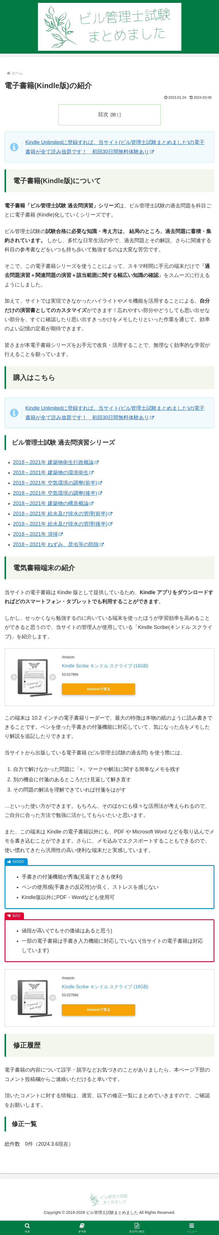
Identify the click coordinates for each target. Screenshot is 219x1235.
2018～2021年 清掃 (38, 534)
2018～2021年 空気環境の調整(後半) (57, 493)
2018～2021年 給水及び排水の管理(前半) (62, 514)
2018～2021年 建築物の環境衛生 (53, 473)
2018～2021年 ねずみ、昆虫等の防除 (58, 544)
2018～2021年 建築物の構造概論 (53, 503)
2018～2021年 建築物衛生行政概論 (56, 462)
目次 (103, 114)
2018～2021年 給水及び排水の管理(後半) (62, 524)
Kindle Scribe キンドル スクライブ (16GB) (105, 665)
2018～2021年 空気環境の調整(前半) (57, 483)
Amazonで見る (88, 689)
